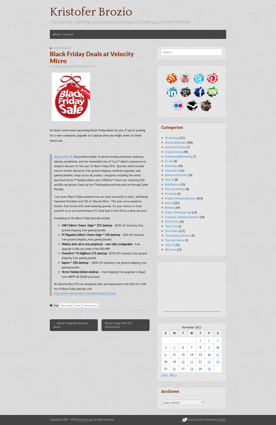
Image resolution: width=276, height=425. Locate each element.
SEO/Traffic (171, 221)
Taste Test (171, 226)
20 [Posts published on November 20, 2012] (183, 362)
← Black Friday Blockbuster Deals (71, 325)
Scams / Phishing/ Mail (178, 212)
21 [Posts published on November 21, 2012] (191, 362)
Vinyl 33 (170, 245)
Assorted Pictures (175, 147)
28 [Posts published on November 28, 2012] (191, 369)
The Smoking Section (178, 235)
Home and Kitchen (176, 175)
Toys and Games (174, 240)
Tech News (171, 231)
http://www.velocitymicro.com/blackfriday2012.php (85, 293)
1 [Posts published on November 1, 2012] (200, 340)
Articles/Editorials (175, 142)
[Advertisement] (191, 288)
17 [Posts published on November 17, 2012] (217, 354)
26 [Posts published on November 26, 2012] (174, 369)
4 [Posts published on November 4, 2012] (165, 347)
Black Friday (67, 305)
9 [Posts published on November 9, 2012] (209, 347)
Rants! (168, 203)
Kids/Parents (172, 184)
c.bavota (221, 419)
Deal (78, 305)
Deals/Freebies (62, 48)
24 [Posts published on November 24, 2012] (217, 362)
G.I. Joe (169, 161)
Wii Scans (170, 249)
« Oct (164, 375)
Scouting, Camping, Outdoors (182, 217)
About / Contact (63, 34)
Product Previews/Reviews (180, 198)
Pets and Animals (175, 189)
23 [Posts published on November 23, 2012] (209, 362)
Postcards (171, 193)
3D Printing (171, 138)
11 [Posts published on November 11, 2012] (165, 354)
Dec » (173, 375)
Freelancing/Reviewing (178, 156)
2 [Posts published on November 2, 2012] (209, 340)
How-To (169, 179)
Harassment (172, 170)
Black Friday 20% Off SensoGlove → (118, 325)
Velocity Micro (91, 305)
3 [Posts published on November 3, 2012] (218, 340)
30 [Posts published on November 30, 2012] (209, 369)
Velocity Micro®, (64, 157)
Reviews (170, 207)
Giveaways (171, 166)
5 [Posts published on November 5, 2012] (174, 347)
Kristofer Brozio (91, 12)
